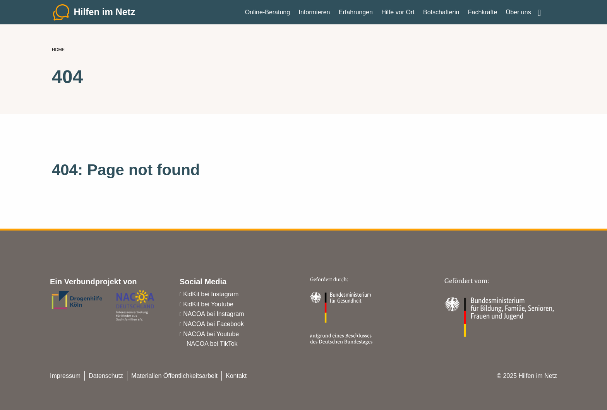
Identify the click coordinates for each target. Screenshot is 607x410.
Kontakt (236, 375)
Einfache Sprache (545, 12)
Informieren (314, 15)
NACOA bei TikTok (212, 343)
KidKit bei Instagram (210, 294)
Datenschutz (106, 375)
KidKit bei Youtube (208, 304)
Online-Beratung (267, 15)
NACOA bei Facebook (213, 324)
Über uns (518, 15)
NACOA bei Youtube (211, 334)
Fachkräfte (482, 15)
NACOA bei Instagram (213, 314)
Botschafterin (441, 15)
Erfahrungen (356, 15)
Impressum (65, 375)
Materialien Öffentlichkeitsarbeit (174, 375)
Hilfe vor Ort (397, 15)
